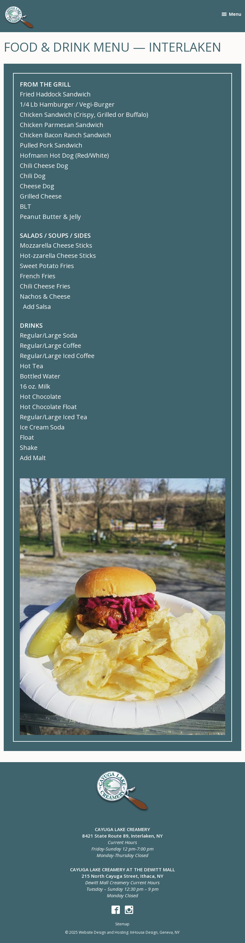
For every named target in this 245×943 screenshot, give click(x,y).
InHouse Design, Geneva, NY (155, 932)
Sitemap (122, 924)
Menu (235, 14)
